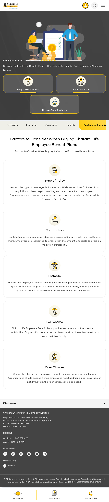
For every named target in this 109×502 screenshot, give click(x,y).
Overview (12, 125)
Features (31, 125)
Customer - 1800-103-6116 (15, 438)
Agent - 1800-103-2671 (13, 442)
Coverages (51, 125)
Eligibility (70, 125)
